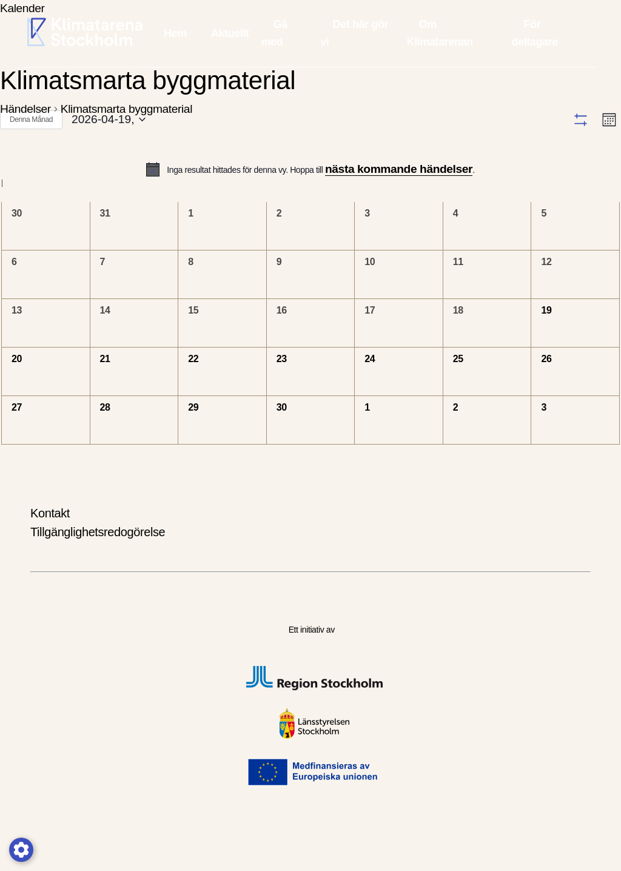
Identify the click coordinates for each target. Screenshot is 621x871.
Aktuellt (230, 33)
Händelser (25, 109)
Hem (175, 33)
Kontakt (50, 538)
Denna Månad (31, 119)
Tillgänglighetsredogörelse (97, 557)
